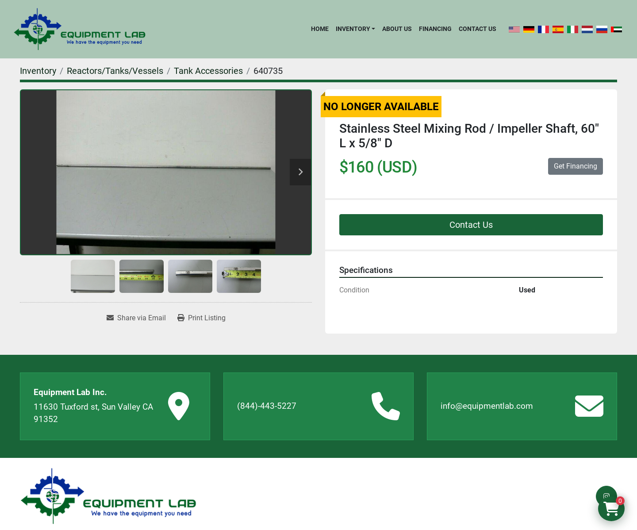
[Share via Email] (136, 318)
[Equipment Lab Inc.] (108, 496)
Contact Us (477, 28)
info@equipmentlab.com (487, 406)
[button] (355, 28)
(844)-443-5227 (266, 406)
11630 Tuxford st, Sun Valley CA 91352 (93, 413)
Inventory (353, 28)
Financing (435, 28)
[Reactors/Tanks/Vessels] (115, 70)
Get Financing (575, 166)
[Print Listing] (201, 318)
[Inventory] (38, 70)
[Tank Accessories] (208, 70)
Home (320, 28)
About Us (397, 28)
